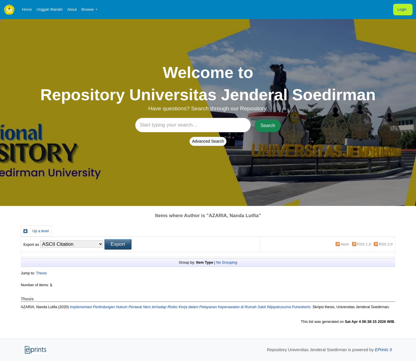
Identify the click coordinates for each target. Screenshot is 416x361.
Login (402, 9)
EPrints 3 (383, 349)
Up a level (40, 231)
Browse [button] (88, 9)
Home (27, 9)
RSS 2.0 (386, 244)
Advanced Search (208, 141)
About (72, 9)
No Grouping (226, 262)
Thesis (41, 273)
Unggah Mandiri (49, 9)
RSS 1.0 (364, 244)
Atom (345, 244)
